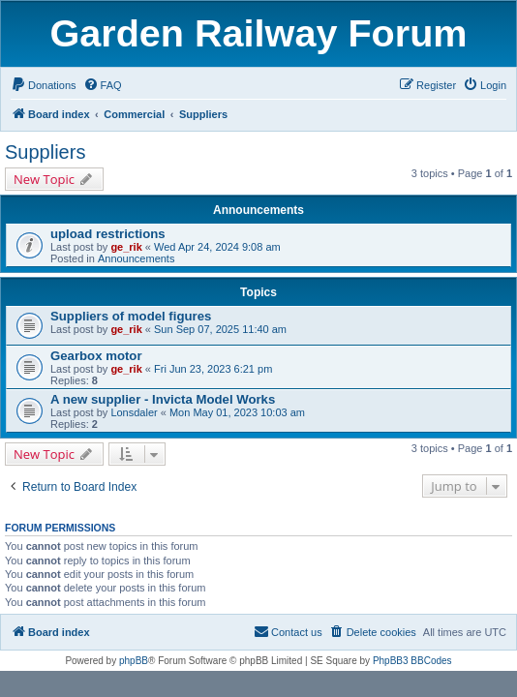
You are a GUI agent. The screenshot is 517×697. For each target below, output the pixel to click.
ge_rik (125, 247)
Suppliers (45, 152)
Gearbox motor (96, 355)
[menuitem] (43, 85)
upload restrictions (108, 234)
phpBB (133, 660)
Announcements (136, 258)
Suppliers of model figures (130, 316)
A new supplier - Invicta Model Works (162, 399)
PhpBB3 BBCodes (412, 660)
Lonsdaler (133, 412)
